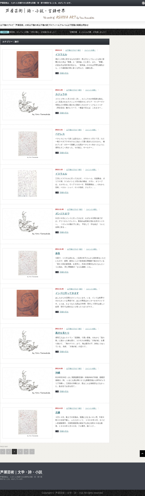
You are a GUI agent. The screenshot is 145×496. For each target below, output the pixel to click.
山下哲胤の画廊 (74, 25)
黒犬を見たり (62, 333)
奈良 (57, 253)
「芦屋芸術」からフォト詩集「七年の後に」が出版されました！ (31, 32)
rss (143, 3)
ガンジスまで (62, 213)
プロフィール (54, 25)
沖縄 (57, 373)
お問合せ (84, 25)
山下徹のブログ (7, 25)
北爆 (57, 412)
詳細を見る (64, 73)
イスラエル (61, 54)
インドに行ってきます (67, 293)
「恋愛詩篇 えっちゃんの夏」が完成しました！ (87, 32)
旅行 (79, 50)
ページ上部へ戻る (142, 453)
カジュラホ (61, 94)
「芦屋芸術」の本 (21, 25)
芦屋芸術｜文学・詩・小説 (21, 472)
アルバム (63, 25)
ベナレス (60, 134)
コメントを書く (90, 50)
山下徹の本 (33, 25)
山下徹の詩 (43, 25)
